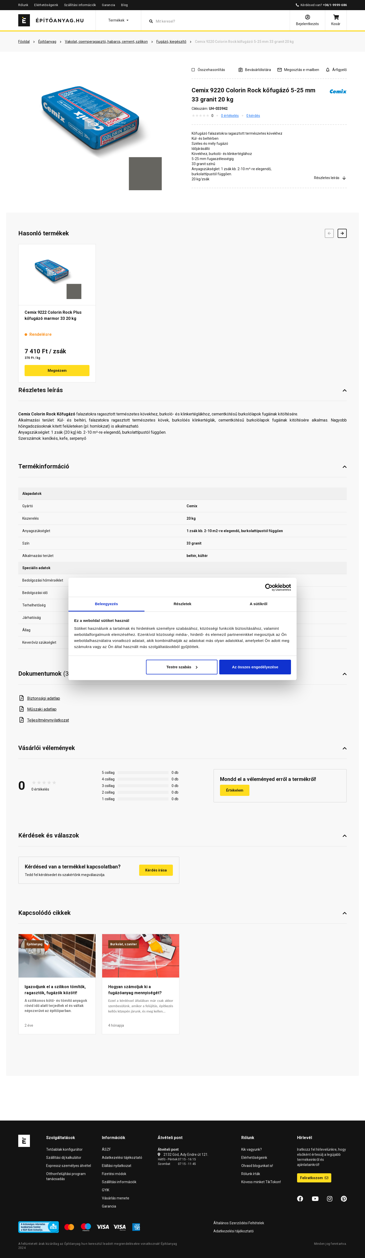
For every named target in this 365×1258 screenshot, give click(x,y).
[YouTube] (315, 1199)
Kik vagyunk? (251, 1149)
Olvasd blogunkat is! (257, 1166)
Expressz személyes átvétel (68, 1166)
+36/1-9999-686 (335, 5)
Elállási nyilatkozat (116, 1166)
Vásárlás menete (115, 1198)
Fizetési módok (114, 1174)
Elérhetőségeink (46, 5)
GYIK (105, 1190)
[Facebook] (300, 1199)
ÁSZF (106, 1149)
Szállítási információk (80, 5)
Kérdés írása (156, 870)
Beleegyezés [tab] (106, 604)
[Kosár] (336, 20)
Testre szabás (181, 667)
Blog (124, 5)
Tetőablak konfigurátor (64, 1149)
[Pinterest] (344, 1199)
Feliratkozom (314, 1178)
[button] (118, 20)
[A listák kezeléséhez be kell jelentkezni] (254, 69)
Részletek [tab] (182, 604)
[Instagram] (329, 1199)
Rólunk (23, 5)
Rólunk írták (250, 1174)
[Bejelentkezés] (307, 20)
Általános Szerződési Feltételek (238, 1223)
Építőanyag (34, 944)
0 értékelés (230, 116)
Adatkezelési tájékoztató (122, 1158)
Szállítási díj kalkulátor (63, 1158)
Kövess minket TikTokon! (261, 1182)
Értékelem (234, 790)
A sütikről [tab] (258, 604)
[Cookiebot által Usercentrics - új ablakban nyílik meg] (269, 587)
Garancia (108, 5)
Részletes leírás (330, 178)
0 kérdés (253, 116)
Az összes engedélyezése (255, 667)
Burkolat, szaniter (123, 944)
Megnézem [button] (57, 371)
